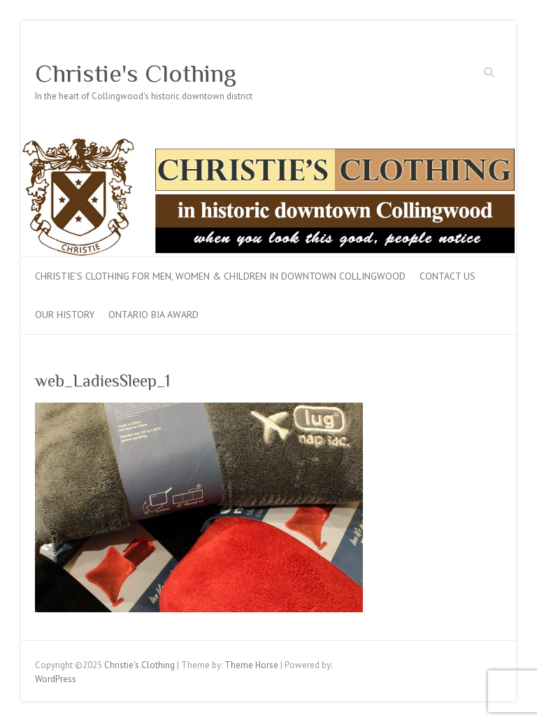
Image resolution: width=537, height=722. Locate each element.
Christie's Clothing (135, 73)
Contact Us (447, 276)
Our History (64, 314)
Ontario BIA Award (153, 314)
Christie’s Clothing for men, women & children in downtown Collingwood (220, 276)
